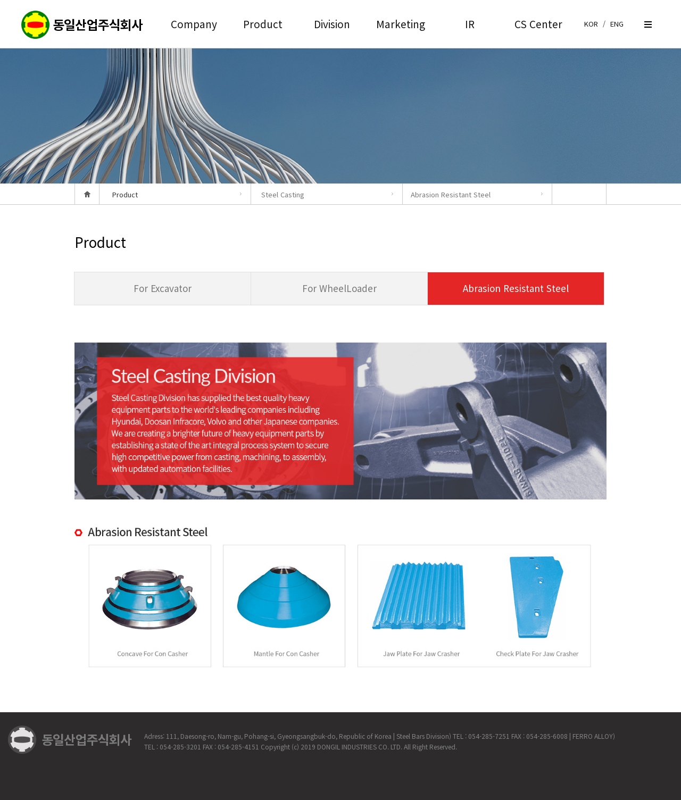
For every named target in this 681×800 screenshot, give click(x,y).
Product (263, 23)
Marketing (400, 23)
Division (332, 23)
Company (194, 23)
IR (470, 23)
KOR (591, 24)
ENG (617, 24)
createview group (82, 25)
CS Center (538, 23)
